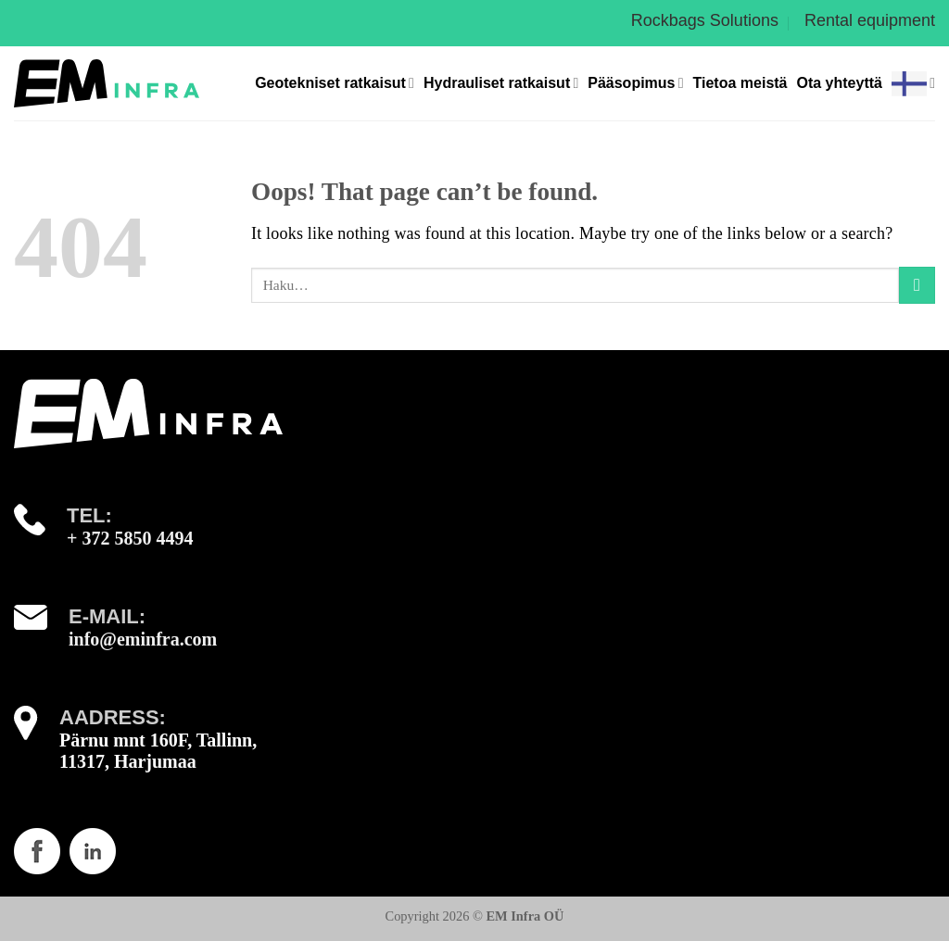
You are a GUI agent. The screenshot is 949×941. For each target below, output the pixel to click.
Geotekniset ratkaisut (334, 83)
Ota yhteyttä (839, 83)
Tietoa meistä (740, 83)
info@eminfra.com (143, 639)
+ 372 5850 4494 (130, 538)
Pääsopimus (635, 83)
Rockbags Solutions (704, 20)
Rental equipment (869, 20)
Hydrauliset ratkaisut (501, 83)
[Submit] (917, 285)
